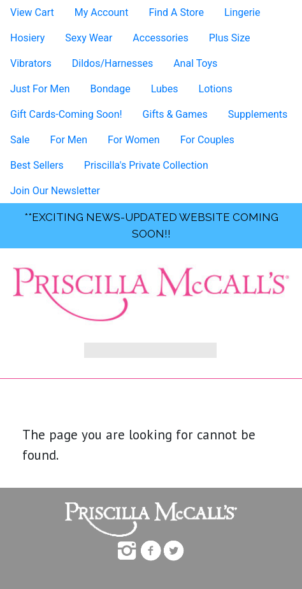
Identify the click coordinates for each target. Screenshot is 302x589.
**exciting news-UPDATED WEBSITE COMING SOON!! (151, 225)
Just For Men (40, 89)
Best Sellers (37, 165)
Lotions (216, 89)
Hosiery (27, 38)
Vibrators (31, 63)
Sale (20, 140)
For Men (68, 140)
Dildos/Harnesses (112, 63)
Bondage (110, 89)
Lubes (164, 89)
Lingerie (242, 12)
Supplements (258, 114)
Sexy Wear (88, 38)
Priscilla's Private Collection (146, 165)
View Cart (32, 12)
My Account (102, 12)
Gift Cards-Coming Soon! (66, 114)
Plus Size (229, 38)
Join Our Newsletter (55, 191)
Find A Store (175, 12)
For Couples (207, 140)
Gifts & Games (175, 114)
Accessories (160, 38)
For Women (134, 140)
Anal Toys (195, 63)
